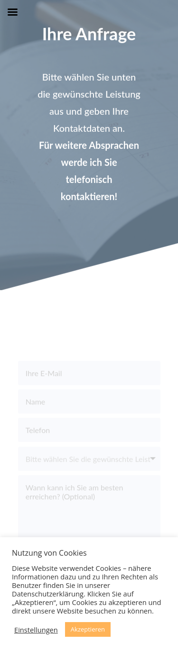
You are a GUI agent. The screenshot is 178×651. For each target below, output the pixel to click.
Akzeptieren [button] (88, 629)
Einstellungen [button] (36, 629)
